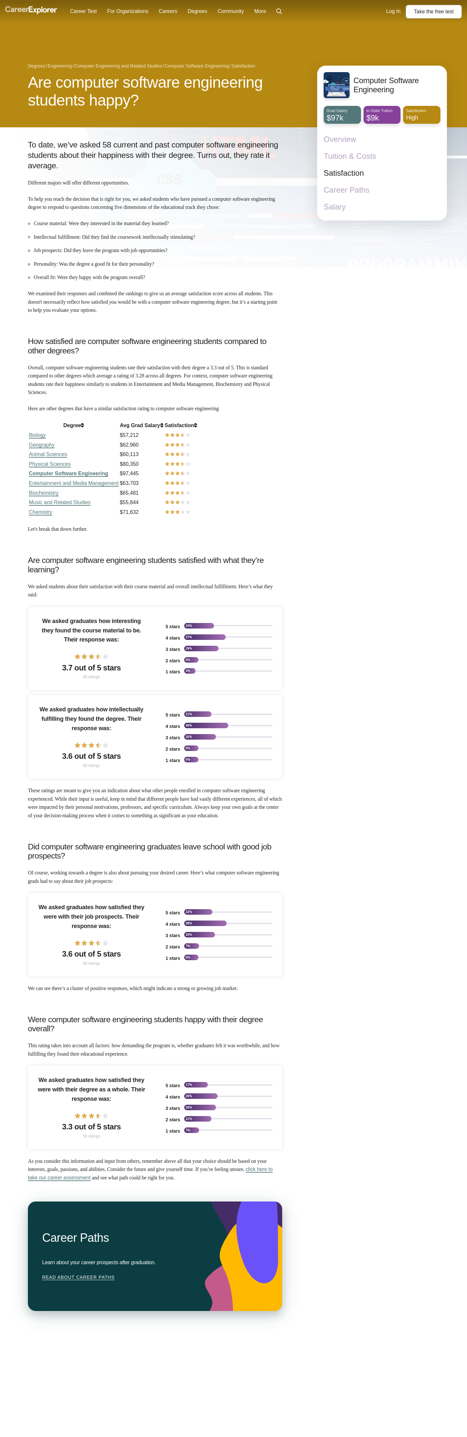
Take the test (434, 11)
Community (231, 11)
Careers (168, 11)
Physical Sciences (50, 464)
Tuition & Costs (350, 156)
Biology (37, 435)
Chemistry (40, 512)
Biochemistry (44, 493)
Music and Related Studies (59, 502)
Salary (335, 206)
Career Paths (346, 189)
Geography (41, 445)
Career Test (83, 11)
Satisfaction (344, 173)
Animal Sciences (48, 454)
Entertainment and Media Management (74, 483)
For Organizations (127, 11)
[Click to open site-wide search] (279, 11)
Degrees (197, 11)
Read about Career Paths (78, 1277)
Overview (340, 139)
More (260, 11)
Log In (393, 11)
